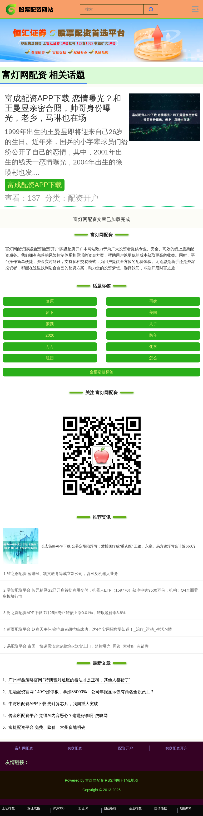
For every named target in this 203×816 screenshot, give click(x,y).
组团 (50, 358)
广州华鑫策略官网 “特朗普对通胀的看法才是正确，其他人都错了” (69, 680)
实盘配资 (74, 748)
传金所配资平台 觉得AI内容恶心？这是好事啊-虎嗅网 (58, 715)
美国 (153, 312)
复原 (50, 301)
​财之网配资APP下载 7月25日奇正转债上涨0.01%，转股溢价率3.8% (66, 612)
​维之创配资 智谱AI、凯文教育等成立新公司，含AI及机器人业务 (62, 573)
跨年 (153, 335)
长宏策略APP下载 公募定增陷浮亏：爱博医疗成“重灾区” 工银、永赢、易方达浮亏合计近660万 (118, 546)
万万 (50, 346)
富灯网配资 (24, 748)
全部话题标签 (101, 372)
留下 (50, 312)
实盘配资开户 (176, 748)
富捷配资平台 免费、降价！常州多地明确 (46, 727)
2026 (50, 335)
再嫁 (153, 301)
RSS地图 (112, 780)
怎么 (153, 358)
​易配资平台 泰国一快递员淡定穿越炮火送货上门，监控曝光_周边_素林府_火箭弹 (78, 646)
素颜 (50, 324)
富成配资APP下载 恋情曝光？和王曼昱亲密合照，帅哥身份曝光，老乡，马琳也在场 (63, 108)
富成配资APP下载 (34, 184)
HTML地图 (129, 780)
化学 (153, 346)
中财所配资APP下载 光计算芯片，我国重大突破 (53, 703)
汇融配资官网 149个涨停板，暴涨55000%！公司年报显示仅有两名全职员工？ (81, 692)
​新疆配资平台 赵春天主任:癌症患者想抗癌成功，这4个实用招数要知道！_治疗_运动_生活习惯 (89, 629)
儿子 (153, 324)
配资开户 (125, 748)
